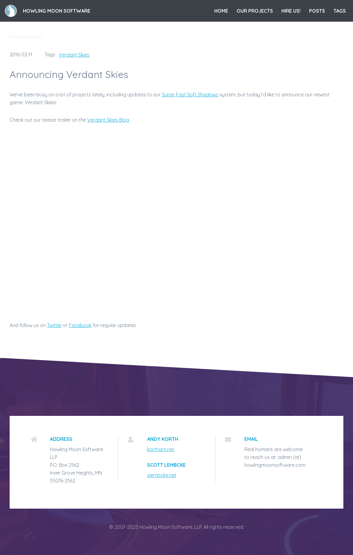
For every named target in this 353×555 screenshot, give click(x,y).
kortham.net (160, 449)
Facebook (80, 325)
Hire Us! (291, 11)
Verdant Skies (74, 55)
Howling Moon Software (56, 11)
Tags (339, 11)
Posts (317, 11)
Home (221, 11)
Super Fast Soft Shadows (190, 95)
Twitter (54, 325)
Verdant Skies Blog (108, 120)
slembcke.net (161, 475)
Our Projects (255, 11)
